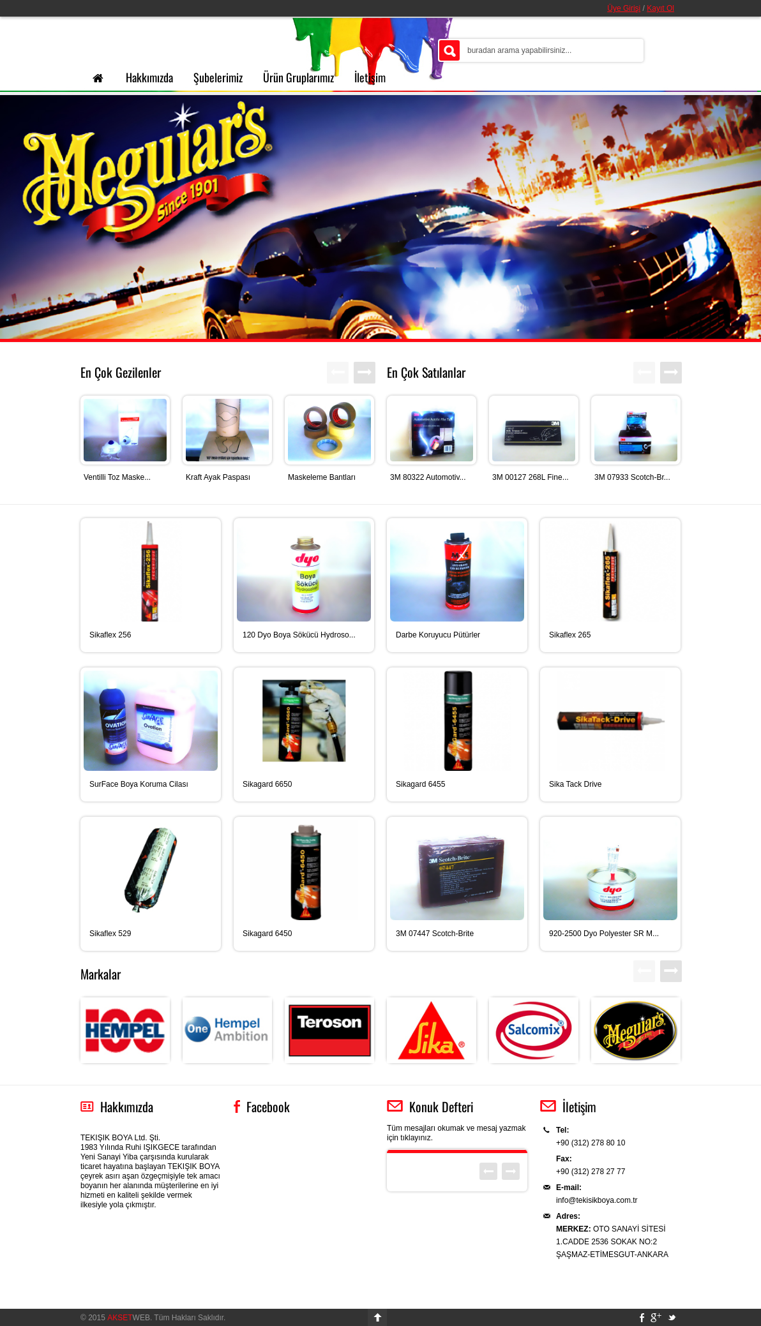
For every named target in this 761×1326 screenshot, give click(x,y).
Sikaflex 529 (110, 933)
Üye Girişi (623, 8)
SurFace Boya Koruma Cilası (138, 784)
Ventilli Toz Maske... (117, 477)
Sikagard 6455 (420, 784)
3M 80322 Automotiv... (428, 477)
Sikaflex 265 (570, 634)
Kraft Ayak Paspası (218, 477)
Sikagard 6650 (267, 784)
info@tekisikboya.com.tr (597, 1200)
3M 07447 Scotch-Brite (435, 933)
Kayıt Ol (660, 8)
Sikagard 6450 (267, 933)
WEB (128, 1317)
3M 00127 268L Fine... (530, 477)
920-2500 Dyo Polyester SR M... (604, 933)
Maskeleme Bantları (322, 477)
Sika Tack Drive (575, 784)
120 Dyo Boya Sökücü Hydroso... (299, 634)
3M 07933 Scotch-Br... (632, 477)
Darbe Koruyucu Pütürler (438, 634)
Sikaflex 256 (110, 634)
